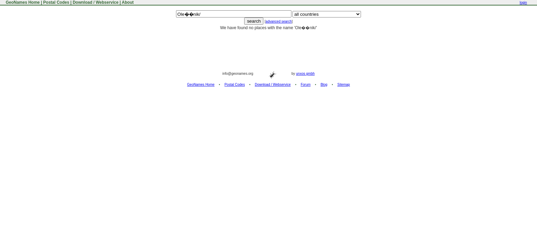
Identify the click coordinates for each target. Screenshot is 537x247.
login (523, 2)
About (128, 2)
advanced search (279, 21)
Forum (306, 84)
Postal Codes (56, 2)
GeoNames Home (22, 2)
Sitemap (343, 84)
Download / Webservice (95, 2)
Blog (324, 84)
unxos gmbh (305, 73)
